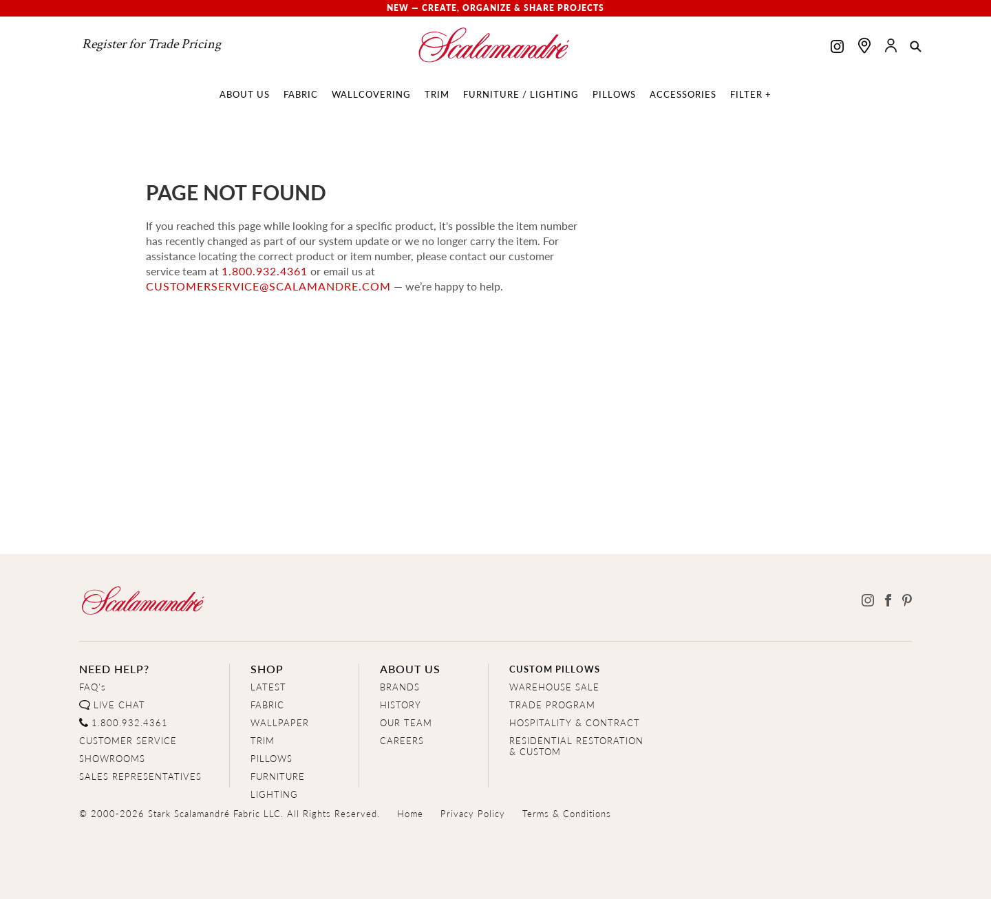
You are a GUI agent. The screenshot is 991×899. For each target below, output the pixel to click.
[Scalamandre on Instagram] (837, 48)
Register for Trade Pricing (151, 44)
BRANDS (400, 686)
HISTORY (400, 704)
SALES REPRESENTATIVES (140, 776)
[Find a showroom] (864, 45)
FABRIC (267, 704)
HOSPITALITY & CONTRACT (574, 722)
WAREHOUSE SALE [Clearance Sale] (554, 686)
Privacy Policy (472, 813)
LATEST (268, 686)
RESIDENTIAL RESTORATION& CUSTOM (576, 746)
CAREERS (402, 740)
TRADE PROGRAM (552, 704)
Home (410, 813)
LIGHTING (274, 794)
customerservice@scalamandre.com (268, 286)
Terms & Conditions (566, 813)
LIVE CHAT (119, 704)
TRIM (263, 740)
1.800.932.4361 (265, 271)
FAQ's (92, 686)
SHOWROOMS (112, 758)
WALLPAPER (280, 722)
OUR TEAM (406, 722)
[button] (915, 47)
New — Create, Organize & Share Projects (495, 8)
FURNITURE (278, 776)
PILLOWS (271, 758)
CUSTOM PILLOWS (554, 668)
